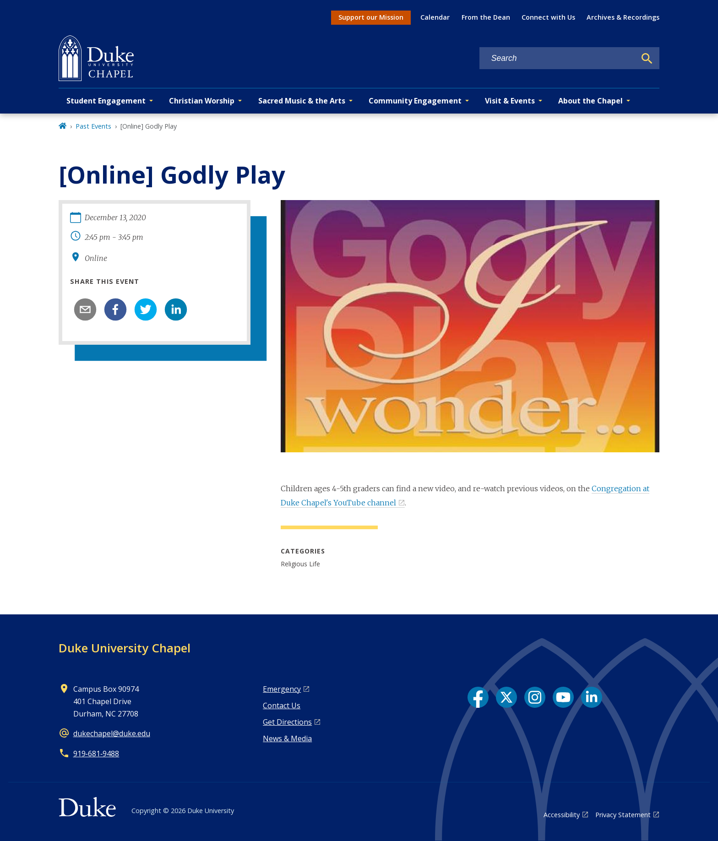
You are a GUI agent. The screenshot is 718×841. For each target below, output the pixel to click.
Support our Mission (370, 17)
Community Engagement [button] (415, 101)
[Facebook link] (478, 697)
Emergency (282, 689)
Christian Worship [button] (201, 101)
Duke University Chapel (124, 648)
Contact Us (281, 705)
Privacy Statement (623, 814)
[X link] (506, 697)
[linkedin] (175, 309)
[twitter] (145, 309)
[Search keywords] (558, 58)
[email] (85, 309)
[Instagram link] (534, 697)
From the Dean (486, 17)
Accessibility (562, 814)
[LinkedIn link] (591, 697)
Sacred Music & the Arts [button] (301, 101)
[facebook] (115, 309)
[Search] (647, 59)
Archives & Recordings (623, 17)
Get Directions (287, 722)
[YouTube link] (563, 697)
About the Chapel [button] (590, 101)
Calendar (435, 17)
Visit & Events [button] (510, 101)
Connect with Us (548, 17)
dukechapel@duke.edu (111, 733)
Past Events (93, 126)
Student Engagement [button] (106, 101)
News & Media (287, 738)
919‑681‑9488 (96, 754)
